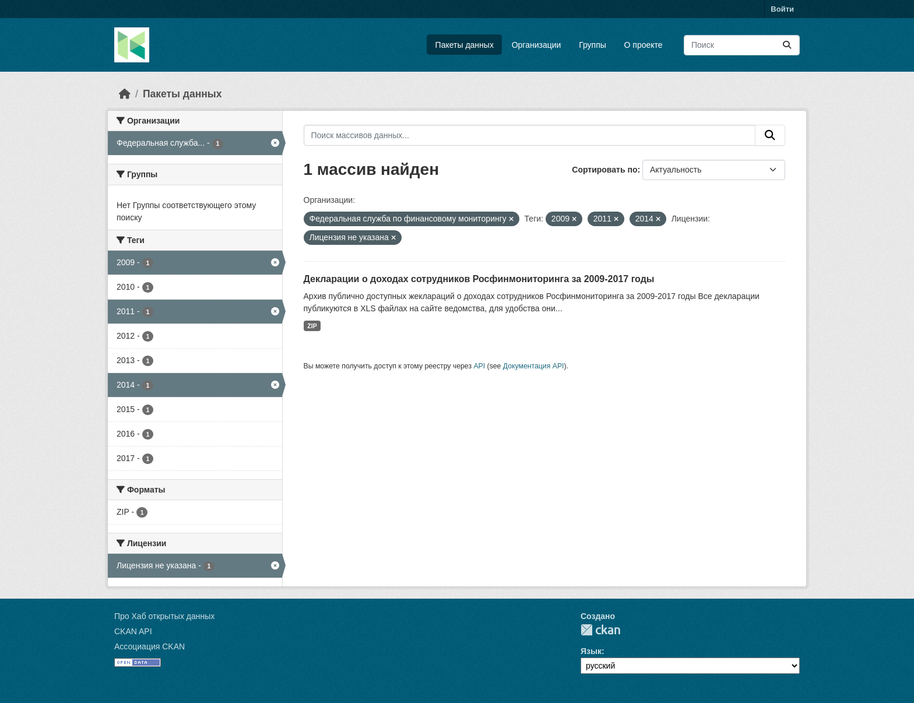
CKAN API (133, 631)
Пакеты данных (464, 45)
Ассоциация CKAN (149, 646)
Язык (591, 651)
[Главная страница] (125, 94)
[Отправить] (787, 45)
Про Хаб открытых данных (164, 616)
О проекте (643, 45)
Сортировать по (604, 169)
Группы (592, 45)
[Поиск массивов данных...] (742, 45)
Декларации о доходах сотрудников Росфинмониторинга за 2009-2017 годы (479, 279)
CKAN (600, 630)
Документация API (533, 366)
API (479, 366)
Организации (536, 45)
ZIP (312, 325)
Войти (782, 9)
